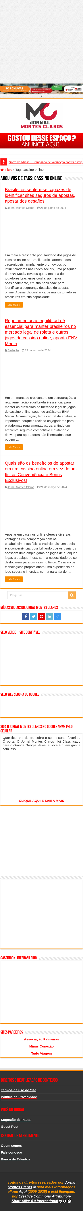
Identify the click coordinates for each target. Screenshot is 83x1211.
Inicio (6, 169)
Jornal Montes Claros (21, 207)
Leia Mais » (14, 304)
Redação (13, 350)
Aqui (23, 1192)
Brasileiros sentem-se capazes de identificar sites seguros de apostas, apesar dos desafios (40, 195)
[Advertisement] (41, 41)
